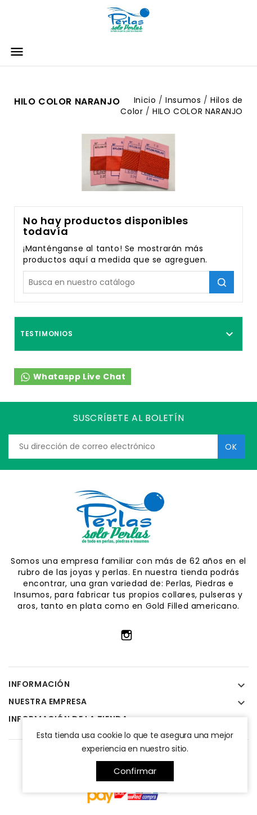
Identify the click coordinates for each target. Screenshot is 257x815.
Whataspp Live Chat (72, 377)
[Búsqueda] (128, 282)
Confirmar (135, 771)
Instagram (126, 635)
